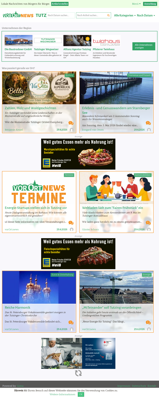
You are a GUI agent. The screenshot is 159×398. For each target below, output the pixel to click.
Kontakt (152, 386)
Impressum (123, 386)
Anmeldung (150, 4)
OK (81, 394)
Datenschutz (139, 386)
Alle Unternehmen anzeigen (143, 46)
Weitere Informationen (62, 394)
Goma (20, 386)
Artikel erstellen (60, 4)
